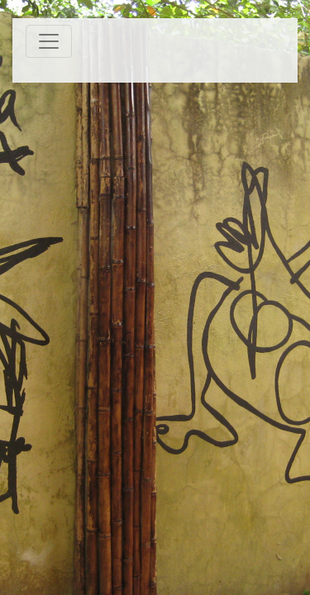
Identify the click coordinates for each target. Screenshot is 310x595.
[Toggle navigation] (49, 41)
